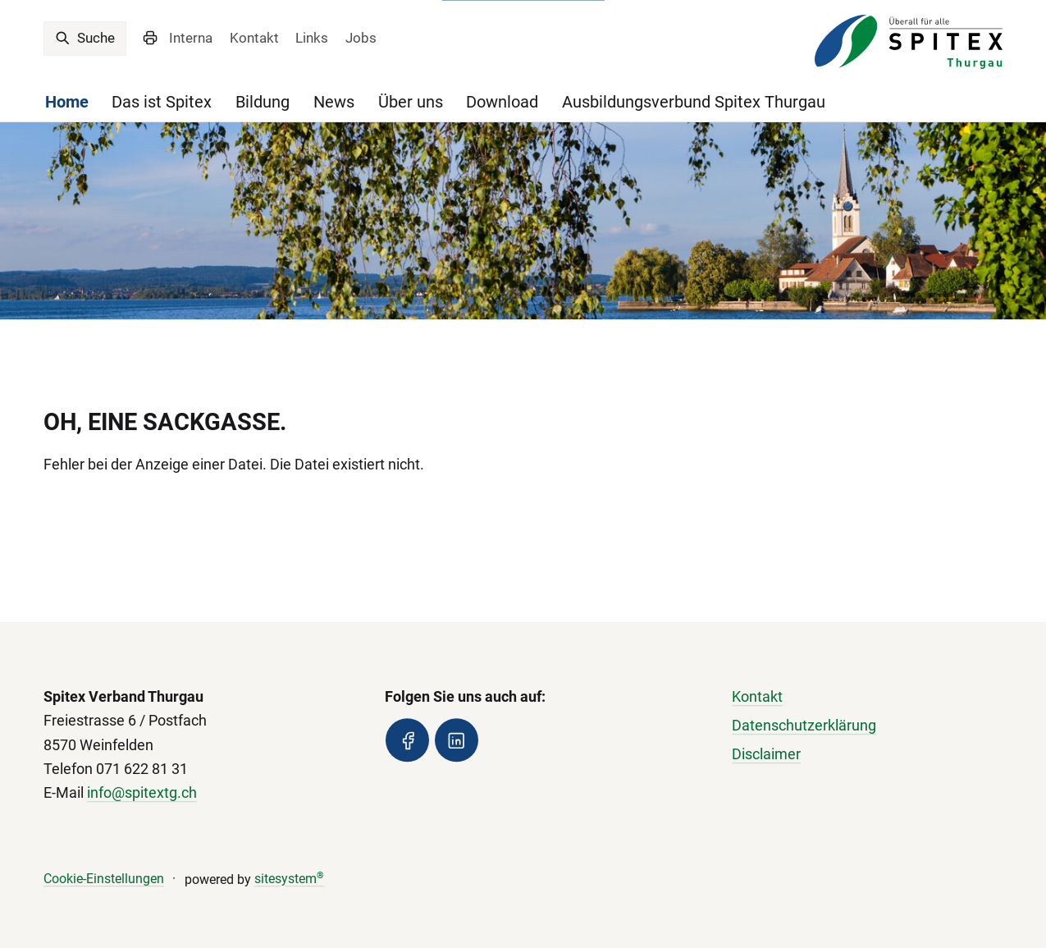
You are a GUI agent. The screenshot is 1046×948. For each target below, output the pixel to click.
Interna (190, 38)
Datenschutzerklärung (804, 726)
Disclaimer (766, 755)
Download (502, 102)
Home (67, 102)
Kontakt (254, 38)
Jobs (361, 38)
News (333, 102)
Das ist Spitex (162, 102)
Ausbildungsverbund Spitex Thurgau (693, 102)
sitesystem (289, 878)
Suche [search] (85, 38)
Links (311, 38)
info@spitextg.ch (142, 793)
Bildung (262, 102)
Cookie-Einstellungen (103, 878)
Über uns (410, 102)
